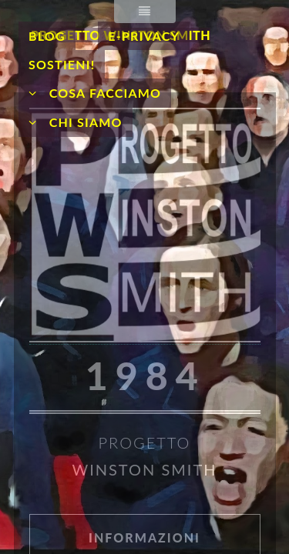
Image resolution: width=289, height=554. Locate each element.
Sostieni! (62, 64)
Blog (47, 35)
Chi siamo (84, 122)
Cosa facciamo (103, 92)
